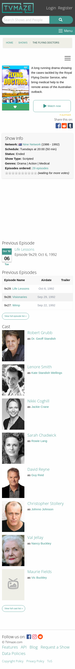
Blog (34, 647)
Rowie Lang (39, 441)
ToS (49, 661)
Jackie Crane (40, 406)
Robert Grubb (39, 332)
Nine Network (32, 144)
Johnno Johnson (42, 509)
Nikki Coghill (38, 401)
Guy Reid (37, 475)
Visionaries (19, 297)
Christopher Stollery (45, 503)
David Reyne (38, 469)
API (24, 647)
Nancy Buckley (41, 543)
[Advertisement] (32, 213)
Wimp (16, 305)
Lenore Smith (39, 366)
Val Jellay (35, 537)
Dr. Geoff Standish (43, 338)
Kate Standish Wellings (46, 372)
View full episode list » (15, 316)
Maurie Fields (39, 571)
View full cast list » (13, 608)
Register (65, 8)
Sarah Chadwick (41, 435)
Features (10, 647)
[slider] (21, 173)
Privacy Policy (35, 661)
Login (51, 8)
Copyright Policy (12, 661)
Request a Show (55, 647)
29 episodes (40, 168)
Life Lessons (24, 249)
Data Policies (13, 654)
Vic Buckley (39, 577)
